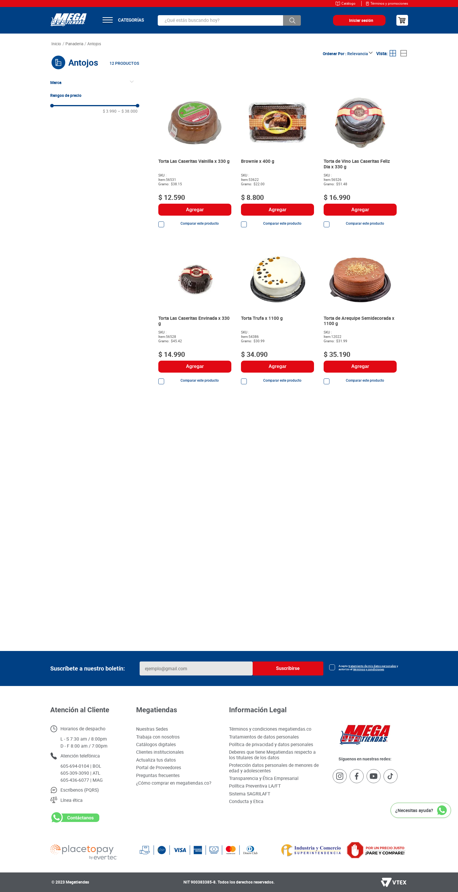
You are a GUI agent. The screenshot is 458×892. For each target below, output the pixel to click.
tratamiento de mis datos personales (372, 666)
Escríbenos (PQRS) (79, 790)
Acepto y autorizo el (368, 667)
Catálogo (348, 3)
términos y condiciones (368, 669)
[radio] (393, 53)
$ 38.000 (128, 111)
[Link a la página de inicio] (56, 44)
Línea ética (71, 800)
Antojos (94, 43)
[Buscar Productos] (292, 20)
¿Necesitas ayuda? (414, 810)
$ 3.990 (110, 111)
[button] (95, 82)
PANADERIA (74, 43)
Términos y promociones (389, 3)
